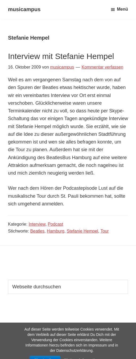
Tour (104, 231)
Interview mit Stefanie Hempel (61, 56)
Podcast (55, 224)
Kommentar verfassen (102, 67)
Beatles (37, 231)
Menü (122, 9)
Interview (36, 224)
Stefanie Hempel (82, 231)
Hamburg (55, 231)
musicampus (24, 9)
